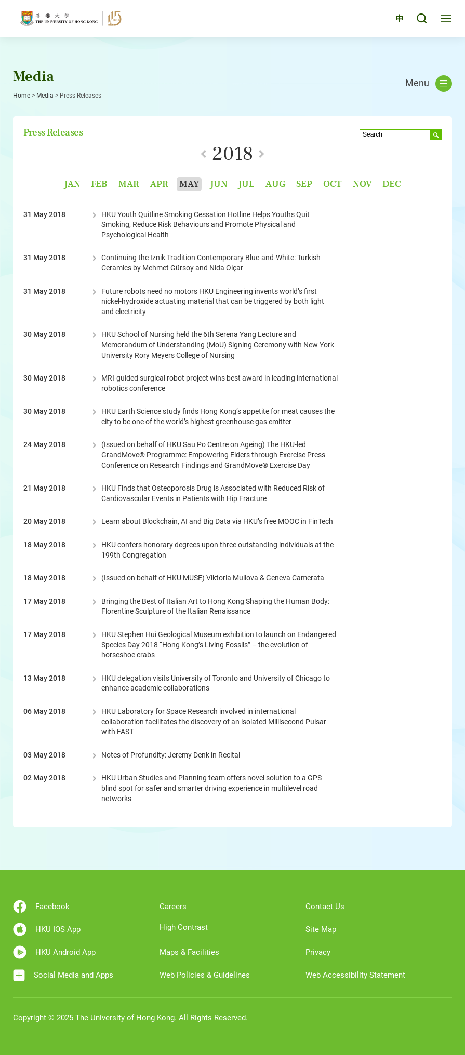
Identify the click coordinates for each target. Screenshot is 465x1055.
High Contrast (184, 927)
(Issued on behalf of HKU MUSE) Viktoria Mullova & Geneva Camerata (212, 578)
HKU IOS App (47, 929)
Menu (428, 83)
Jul (246, 184)
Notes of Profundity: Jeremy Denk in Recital (170, 755)
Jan (72, 184)
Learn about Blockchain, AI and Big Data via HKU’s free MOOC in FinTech (217, 521)
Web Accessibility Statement (355, 975)
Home (21, 95)
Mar (128, 184)
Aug (275, 184)
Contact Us (324, 906)
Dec (391, 184)
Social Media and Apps (63, 975)
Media (45, 95)
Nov (362, 184)
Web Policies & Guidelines (205, 975)
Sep (304, 184)
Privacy (317, 952)
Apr (159, 184)
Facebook (41, 906)
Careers (173, 906)
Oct (332, 184)
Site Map (320, 929)
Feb (99, 184)
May (189, 184)
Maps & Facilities (189, 952)
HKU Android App (54, 952)
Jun (219, 184)
